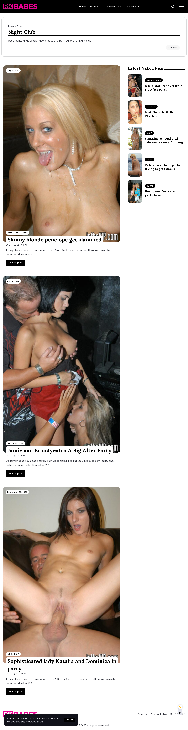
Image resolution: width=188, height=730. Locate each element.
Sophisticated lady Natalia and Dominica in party (61, 665)
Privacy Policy (18, 721)
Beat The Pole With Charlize (159, 114)
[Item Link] (61, 153)
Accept (69, 719)
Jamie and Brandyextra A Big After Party (59, 450)
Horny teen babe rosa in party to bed (163, 193)
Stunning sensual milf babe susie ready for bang (164, 140)
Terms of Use (37, 721)
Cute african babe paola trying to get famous (162, 167)
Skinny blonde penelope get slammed (54, 239)
